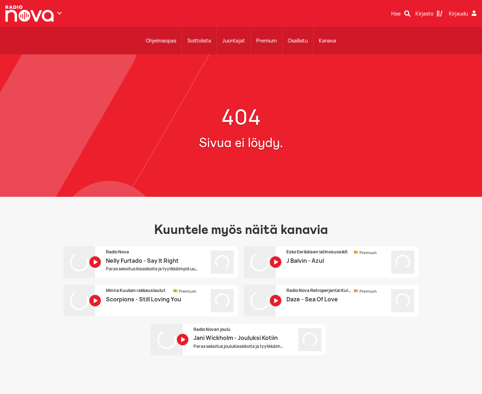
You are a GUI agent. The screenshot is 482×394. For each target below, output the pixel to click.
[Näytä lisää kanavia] (59, 13)
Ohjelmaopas (161, 40)
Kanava (327, 40)
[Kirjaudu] (463, 13)
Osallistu (298, 40)
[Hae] (401, 14)
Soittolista (199, 40)
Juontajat (233, 40)
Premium (266, 40)
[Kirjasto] (429, 14)
